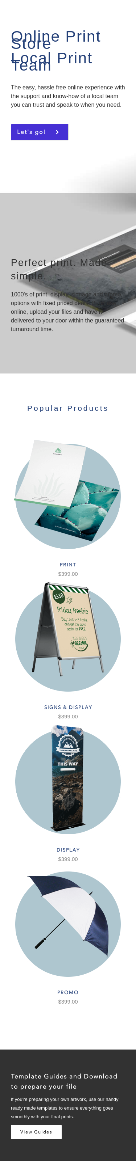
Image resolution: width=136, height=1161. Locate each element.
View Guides (36, 1132)
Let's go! (34, 131)
